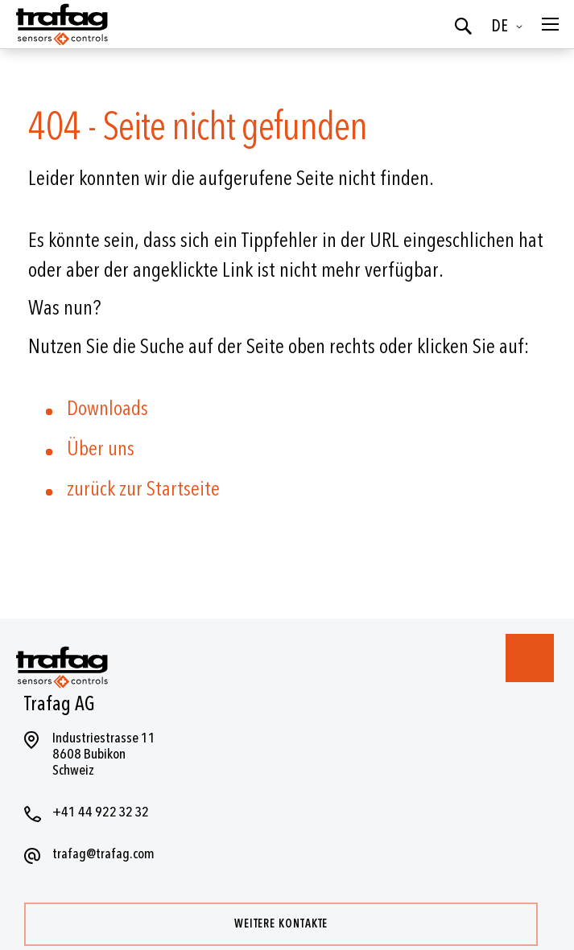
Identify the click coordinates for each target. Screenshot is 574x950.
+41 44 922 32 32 (100, 812)
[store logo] (60, 24)
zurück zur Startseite (143, 489)
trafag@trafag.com (103, 854)
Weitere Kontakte (281, 923)
